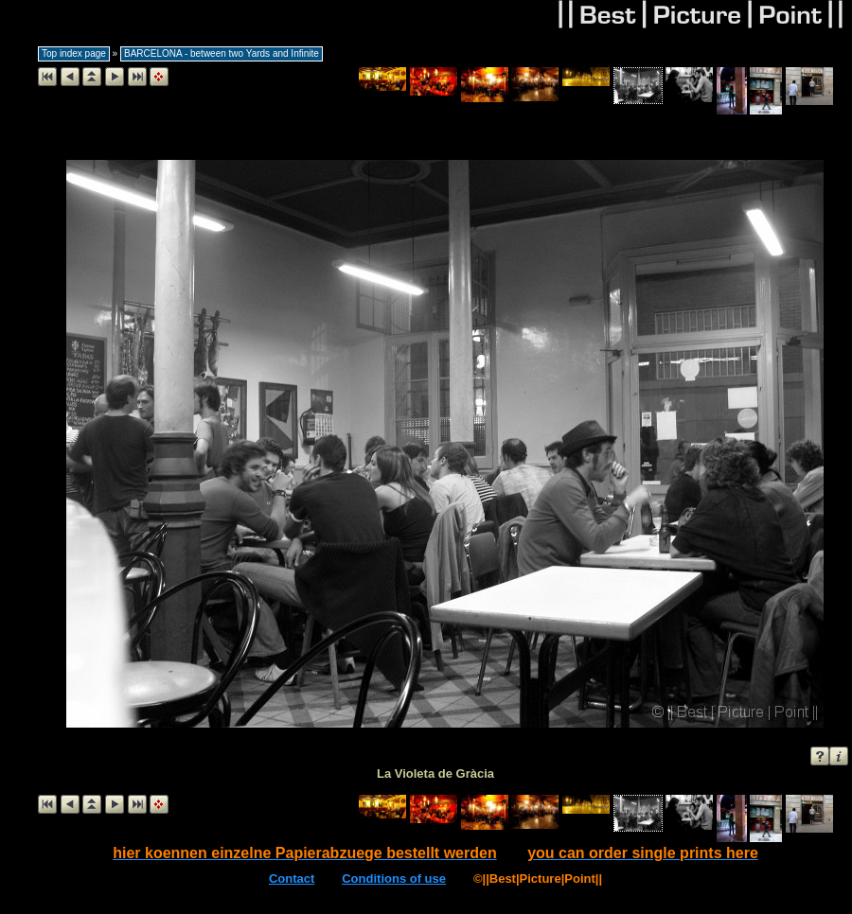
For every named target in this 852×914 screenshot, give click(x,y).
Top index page (74, 53)
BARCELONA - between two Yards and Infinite (221, 53)
